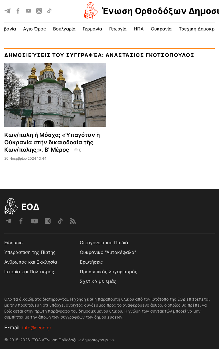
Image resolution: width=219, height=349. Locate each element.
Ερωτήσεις (91, 262)
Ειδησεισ (13, 242)
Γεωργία (118, 29)
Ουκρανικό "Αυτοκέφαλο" (108, 252)
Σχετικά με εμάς (98, 281)
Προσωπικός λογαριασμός (108, 271)
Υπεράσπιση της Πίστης (30, 252)
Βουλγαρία (64, 29)
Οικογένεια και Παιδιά (104, 242)
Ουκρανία (161, 29)
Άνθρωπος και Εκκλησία (30, 262)
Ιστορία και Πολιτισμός (29, 271)
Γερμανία (92, 29)
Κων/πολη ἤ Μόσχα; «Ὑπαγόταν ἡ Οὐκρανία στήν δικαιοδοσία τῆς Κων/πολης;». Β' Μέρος (52, 142)
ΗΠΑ (139, 29)
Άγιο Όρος (34, 29)
